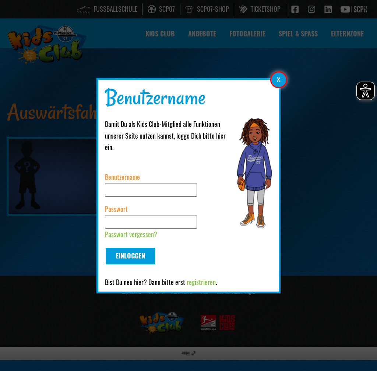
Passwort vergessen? (131, 234)
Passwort (116, 209)
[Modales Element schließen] (278, 79)
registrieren (201, 282)
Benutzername (122, 177)
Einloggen (130, 255)
